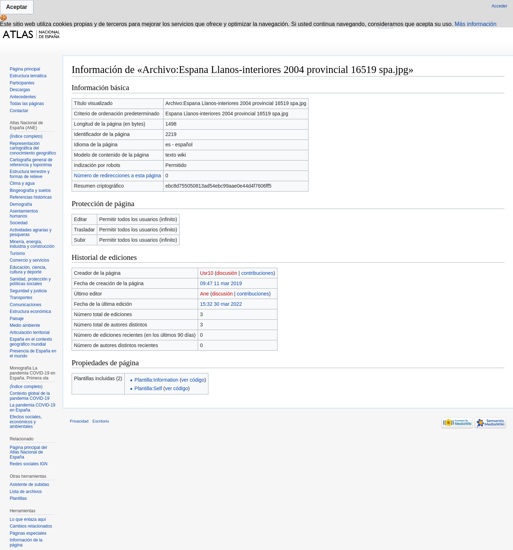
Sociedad (18, 222)
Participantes (22, 82)
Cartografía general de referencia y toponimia (31, 162)
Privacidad (79, 421)
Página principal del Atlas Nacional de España (28, 452)
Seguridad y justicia (28, 290)
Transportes (21, 297)
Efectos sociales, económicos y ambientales (26, 421)
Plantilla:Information (156, 380)
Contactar (19, 110)
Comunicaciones (25, 304)
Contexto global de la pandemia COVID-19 (30, 396)
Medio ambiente (25, 325)
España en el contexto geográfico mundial (31, 342)
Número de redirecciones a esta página (117, 175)
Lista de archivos (26, 491)
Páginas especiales (28, 533)
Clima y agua (22, 183)
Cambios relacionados (31, 526)
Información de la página (26, 543)
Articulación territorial (30, 332)
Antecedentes (23, 96)
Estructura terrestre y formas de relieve (30, 174)
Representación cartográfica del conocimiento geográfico (33, 148)
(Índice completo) (26, 136)
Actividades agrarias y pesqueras (30, 232)
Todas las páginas (27, 103)
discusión (226, 273)
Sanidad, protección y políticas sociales (30, 282)
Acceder (499, 6)
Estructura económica (30, 311)
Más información (475, 24)
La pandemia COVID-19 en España (32, 408)
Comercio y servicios (29, 260)
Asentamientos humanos (24, 214)
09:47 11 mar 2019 (221, 283)
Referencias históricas (31, 197)
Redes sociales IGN (28, 463)
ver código (192, 380)
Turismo (17, 253)
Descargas (20, 89)
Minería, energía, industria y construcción (32, 244)
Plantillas (18, 498)
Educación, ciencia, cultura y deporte (28, 270)
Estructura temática (28, 75)
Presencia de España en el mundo (33, 353)
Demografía (21, 204)
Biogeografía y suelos (30, 190)
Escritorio (100, 421)
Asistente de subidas (29, 484)
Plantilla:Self (148, 388)
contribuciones (257, 273)
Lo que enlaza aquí (28, 519)
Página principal (25, 69)
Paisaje (17, 318)
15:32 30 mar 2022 (221, 304)
